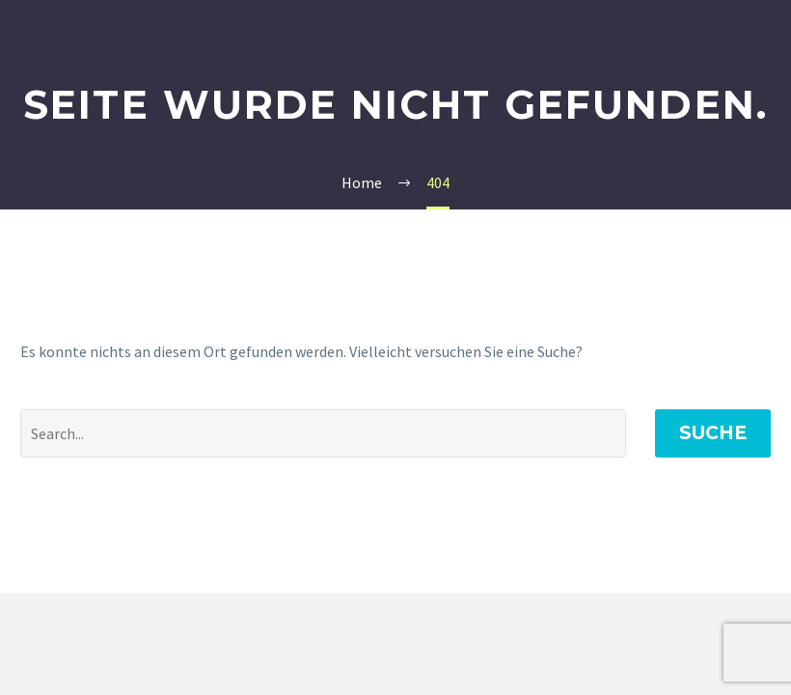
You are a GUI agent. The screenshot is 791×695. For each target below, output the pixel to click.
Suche (713, 433)
